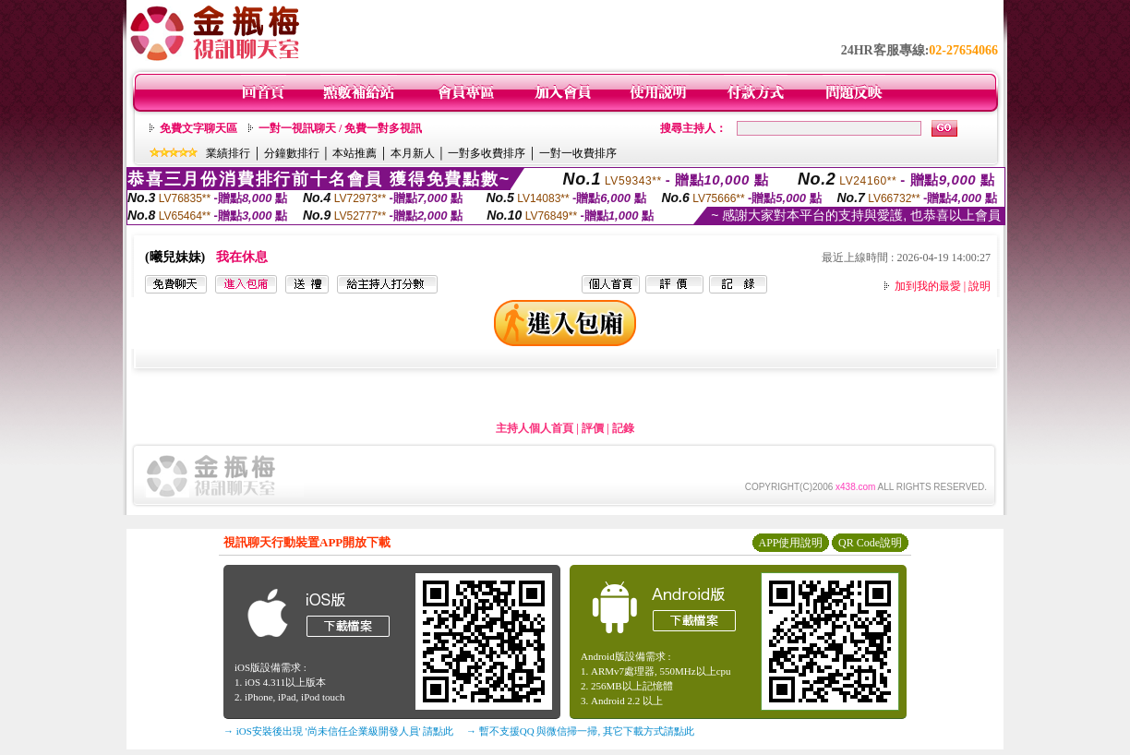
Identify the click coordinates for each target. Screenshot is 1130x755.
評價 (593, 428)
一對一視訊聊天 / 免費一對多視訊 (340, 128)
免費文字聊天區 (198, 128)
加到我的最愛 (928, 286)
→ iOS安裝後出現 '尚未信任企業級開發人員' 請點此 (338, 731)
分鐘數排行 (291, 153)
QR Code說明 (870, 542)
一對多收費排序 (486, 153)
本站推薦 (354, 153)
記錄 (623, 428)
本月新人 (413, 153)
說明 (979, 286)
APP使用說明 (790, 542)
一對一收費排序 (578, 153)
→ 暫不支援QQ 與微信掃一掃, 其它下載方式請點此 (580, 731)
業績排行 (228, 153)
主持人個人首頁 (534, 428)
